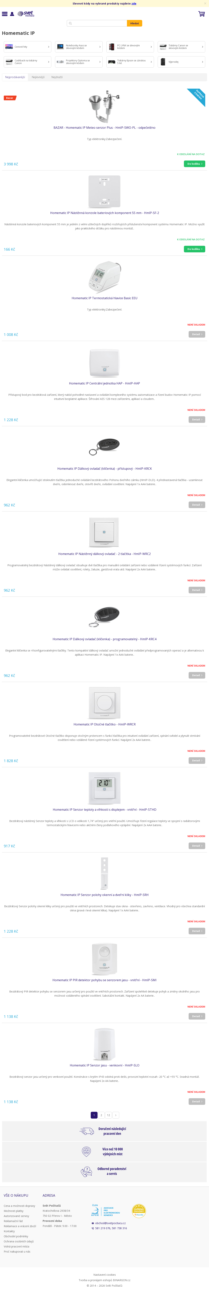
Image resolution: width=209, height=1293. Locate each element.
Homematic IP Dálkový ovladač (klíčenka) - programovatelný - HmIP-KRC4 (104, 639)
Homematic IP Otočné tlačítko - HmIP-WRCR (105, 724)
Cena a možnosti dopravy (19, 1206)
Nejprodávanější (15, 77)
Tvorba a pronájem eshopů (95, 1280)
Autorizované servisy (16, 1216)
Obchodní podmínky (16, 1236)
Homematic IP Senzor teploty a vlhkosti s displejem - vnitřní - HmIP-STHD (104, 809)
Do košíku (193, 163)
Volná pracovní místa (16, 1246)
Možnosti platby (13, 1211)
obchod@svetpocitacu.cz (110, 1223)
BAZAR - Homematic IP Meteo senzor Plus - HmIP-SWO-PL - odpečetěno (104, 128)
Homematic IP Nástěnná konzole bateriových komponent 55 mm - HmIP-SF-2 (104, 213)
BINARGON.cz (121, 1280)
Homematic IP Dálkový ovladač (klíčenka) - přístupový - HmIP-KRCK (104, 469)
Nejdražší (57, 77)
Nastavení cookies (104, 1274)
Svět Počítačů (25, 14)
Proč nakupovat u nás (17, 1251)
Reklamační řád (13, 1221)
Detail (196, 334)
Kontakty (9, 1231)
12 (108, 1115)
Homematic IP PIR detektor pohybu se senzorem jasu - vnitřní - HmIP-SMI (104, 980)
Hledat (134, 23)
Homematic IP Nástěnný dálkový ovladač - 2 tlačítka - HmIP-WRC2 (104, 554)
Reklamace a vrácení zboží (20, 1226)
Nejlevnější (38, 77)
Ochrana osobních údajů (19, 1241)
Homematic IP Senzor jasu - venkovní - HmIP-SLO (104, 1065)
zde (133, 3)
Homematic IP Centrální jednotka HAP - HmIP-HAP (104, 383)
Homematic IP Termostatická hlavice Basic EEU (105, 298)
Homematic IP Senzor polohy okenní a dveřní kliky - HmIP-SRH (105, 895)
